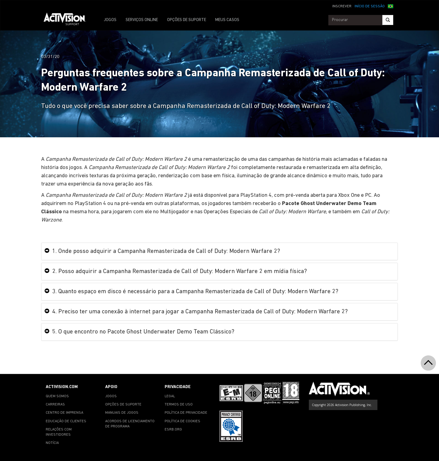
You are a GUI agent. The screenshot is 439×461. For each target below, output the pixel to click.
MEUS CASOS (227, 20)
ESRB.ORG (173, 429)
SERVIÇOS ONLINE (142, 20)
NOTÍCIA (52, 443)
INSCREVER (342, 6)
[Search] (387, 20)
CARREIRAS (55, 404)
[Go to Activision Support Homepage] (68, 20)
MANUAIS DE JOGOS (121, 413)
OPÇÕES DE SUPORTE (186, 20)
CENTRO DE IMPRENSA (64, 413)
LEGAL (170, 396)
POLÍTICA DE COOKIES (182, 421)
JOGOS (110, 20)
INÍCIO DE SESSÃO (370, 6)
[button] (390, 6)
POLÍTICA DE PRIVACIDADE (186, 413)
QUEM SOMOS (57, 396)
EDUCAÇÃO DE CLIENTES (66, 421)
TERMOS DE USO (179, 404)
